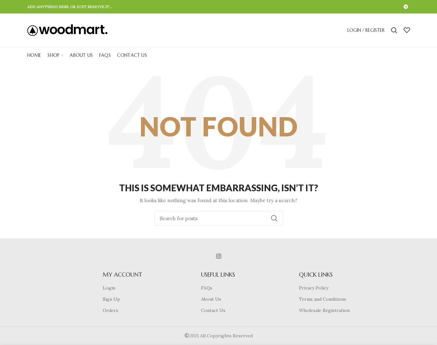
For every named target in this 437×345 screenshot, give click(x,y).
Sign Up (111, 299)
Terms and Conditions (322, 299)
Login (109, 288)
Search (274, 218)
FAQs (206, 288)
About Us (211, 299)
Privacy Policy (313, 288)
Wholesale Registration (324, 310)
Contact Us (213, 310)
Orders (110, 310)
